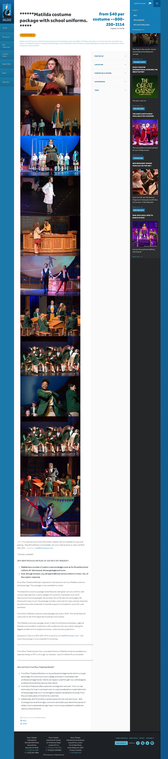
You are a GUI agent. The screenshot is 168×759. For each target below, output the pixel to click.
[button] (149, 3)
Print (25, 721)
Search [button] (156, 3)
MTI (135, 15)
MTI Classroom (6, 46)
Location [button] (99, 65)
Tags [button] (97, 90)
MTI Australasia (141, 25)
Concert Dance (5, 55)
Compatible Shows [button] (103, 73)
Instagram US (152, 743)
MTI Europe (139, 20)
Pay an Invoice (137, 30)
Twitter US (143, 743)
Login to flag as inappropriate (34, 718)
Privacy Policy (133, 738)
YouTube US (147, 743)
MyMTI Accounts (140, 4)
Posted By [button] (99, 56)
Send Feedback (121, 743)
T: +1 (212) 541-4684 (31, 750)
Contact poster (26, 35)
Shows (5, 28)
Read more (138, 59)
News (4, 73)
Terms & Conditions (122, 738)
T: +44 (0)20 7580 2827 (54, 748)
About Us (6, 82)
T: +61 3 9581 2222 (75, 753)
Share (25, 724)
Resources (6, 37)
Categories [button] (100, 82)
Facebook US (138, 743)
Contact (142, 738)
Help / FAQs (7, 64)
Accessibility (150, 738)
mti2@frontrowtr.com (44, 548)
